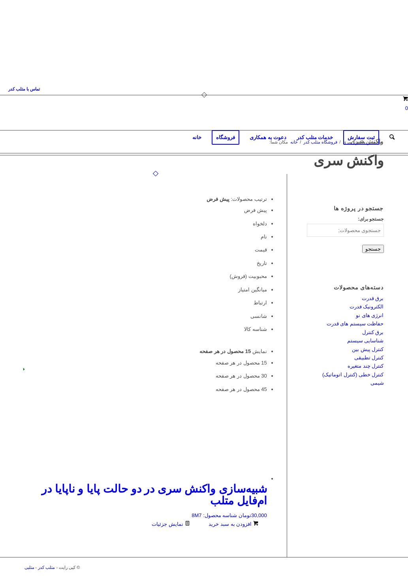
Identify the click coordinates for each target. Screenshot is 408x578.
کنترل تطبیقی (369, 358)
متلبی (29, 567)
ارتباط (260, 303)
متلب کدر (46, 567)
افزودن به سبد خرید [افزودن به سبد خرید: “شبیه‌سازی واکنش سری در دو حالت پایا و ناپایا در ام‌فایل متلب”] (233, 524)
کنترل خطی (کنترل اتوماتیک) (353, 375)
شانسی (258, 316)
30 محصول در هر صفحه (241, 376)
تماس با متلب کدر (24, 89)
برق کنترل (373, 332)
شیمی (377, 383)
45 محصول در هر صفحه (241, 389)
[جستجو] (392, 137)
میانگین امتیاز (252, 290)
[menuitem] (24, 89)
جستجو (373, 249)
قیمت (261, 250)
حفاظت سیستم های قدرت (355, 324)
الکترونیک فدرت (367, 307)
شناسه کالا (255, 329)
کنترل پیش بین (368, 349)
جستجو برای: (371, 219)
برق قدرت (373, 298)
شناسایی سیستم (365, 341)
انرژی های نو (370, 315)
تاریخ (262, 263)
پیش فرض (255, 210)
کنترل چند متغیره (366, 366)
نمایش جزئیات (171, 524)
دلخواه (260, 224)
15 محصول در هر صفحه (241, 363)
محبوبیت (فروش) (248, 276)
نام (264, 237)
